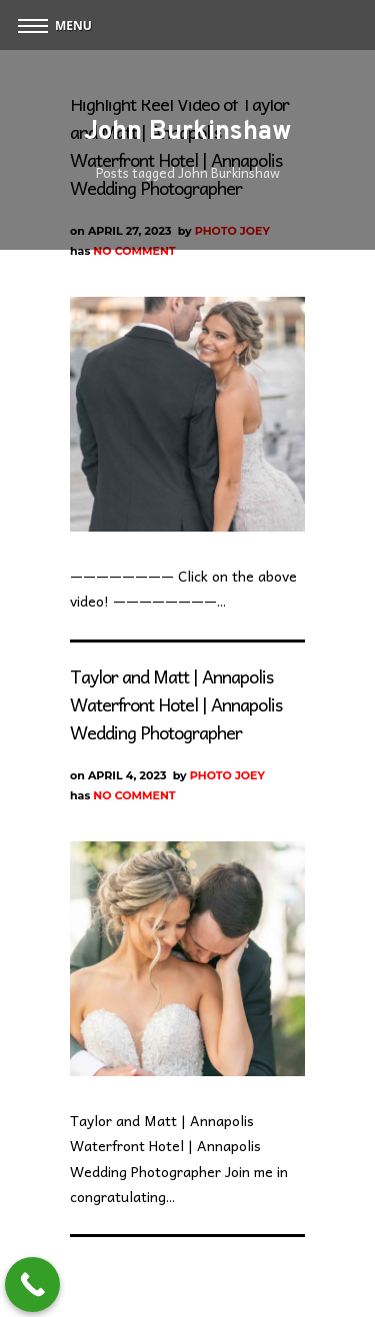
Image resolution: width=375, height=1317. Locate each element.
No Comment (134, 251)
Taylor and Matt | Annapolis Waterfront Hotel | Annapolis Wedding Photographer (176, 703)
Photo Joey (227, 775)
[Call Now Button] (32, 1284)
